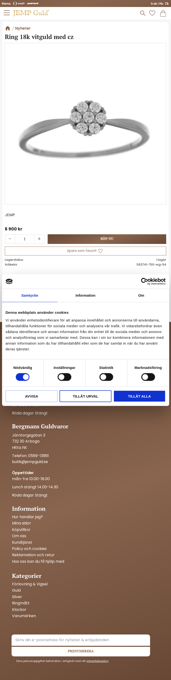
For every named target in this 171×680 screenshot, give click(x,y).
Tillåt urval (85, 396)
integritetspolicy (97, 661)
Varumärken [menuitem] (24, 616)
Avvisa (31, 396)
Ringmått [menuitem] (21, 603)
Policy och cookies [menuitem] (29, 549)
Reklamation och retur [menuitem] (33, 555)
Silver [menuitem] (17, 597)
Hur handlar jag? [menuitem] (27, 517)
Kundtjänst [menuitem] (22, 542)
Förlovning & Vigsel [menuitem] (30, 584)
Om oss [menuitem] (19, 536)
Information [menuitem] (28, 508)
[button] (7, 13)
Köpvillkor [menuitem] (21, 530)
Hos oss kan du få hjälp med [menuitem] (38, 561)
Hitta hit (19, 447)
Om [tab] (141, 295)
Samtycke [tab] (29, 295)
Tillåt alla (139, 396)
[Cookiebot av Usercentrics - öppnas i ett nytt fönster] (144, 281)
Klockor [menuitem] (19, 610)
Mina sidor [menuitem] (21, 523)
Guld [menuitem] (16, 590)
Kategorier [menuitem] (26, 576)
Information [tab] (85, 295)
